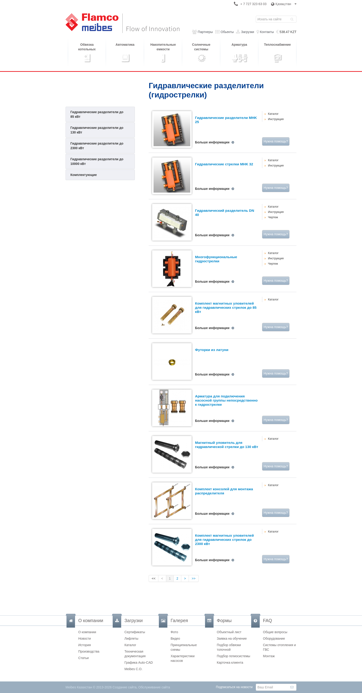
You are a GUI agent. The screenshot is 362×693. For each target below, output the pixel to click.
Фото (174, 632)
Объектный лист (229, 632)
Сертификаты (134, 632)
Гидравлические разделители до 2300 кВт (96, 146)
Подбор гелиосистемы (233, 656)
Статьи (83, 658)
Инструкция (276, 119)
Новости (84, 638)
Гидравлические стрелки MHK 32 (224, 164)
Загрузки (247, 32)
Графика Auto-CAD (138, 662)
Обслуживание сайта (154, 687)
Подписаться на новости (234, 687)
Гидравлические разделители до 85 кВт (96, 114)
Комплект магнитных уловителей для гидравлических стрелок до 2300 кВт (224, 539)
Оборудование (274, 638)
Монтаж (269, 656)
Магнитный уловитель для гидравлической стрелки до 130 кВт (226, 445)
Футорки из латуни (211, 350)
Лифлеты (131, 638)
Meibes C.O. (133, 669)
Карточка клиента (230, 662)
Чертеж (273, 217)
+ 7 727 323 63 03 (253, 4)
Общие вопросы (275, 632)
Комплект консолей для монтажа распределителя (224, 491)
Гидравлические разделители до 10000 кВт (96, 161)
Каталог (273, 113)
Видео (175, 638)
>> (193, 578)
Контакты (267, 32)
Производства (88, 651)
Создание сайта (125, 687)
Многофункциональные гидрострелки (216, 259)
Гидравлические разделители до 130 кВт (96, 130)
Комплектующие (83, 175)
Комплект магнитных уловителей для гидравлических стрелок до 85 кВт (225, 307)
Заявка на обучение (232, 638)
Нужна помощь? (276, 141)
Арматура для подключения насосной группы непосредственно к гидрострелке (226, 400)
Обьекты (227, 32)
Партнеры (205, 32)
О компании (87, 632)
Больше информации (212, 142)
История (84, 645)
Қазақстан (283, 4)
